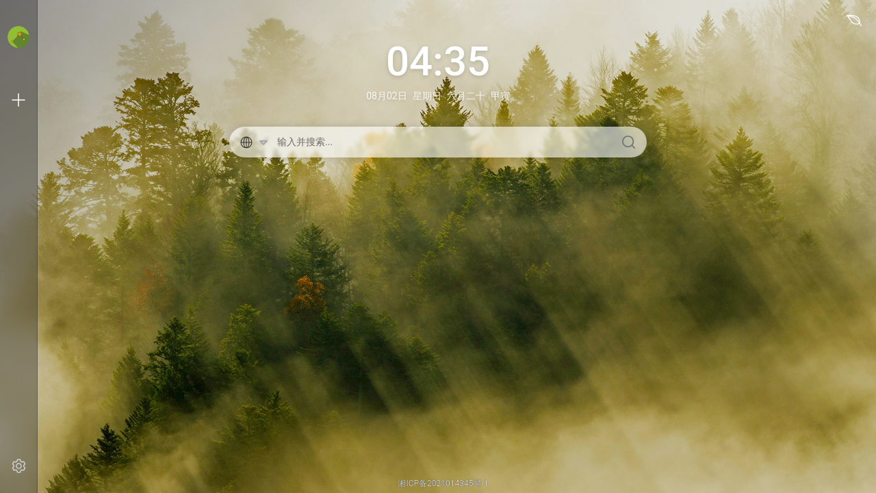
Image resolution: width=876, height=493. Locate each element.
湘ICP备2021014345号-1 (443, 483)
